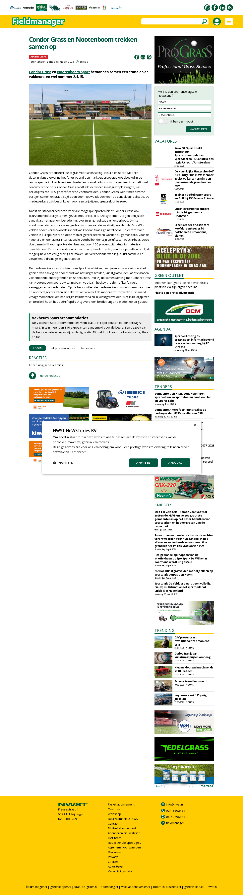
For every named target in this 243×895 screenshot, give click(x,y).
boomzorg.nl (109, 887)
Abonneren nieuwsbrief (124, 833)
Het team (114, 838)
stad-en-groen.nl (85, 887)
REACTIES (38, 357)
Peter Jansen (37, 61)
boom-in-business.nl (167, 887)
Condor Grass (40, 72)
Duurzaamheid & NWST (124, 819)
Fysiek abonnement (121, 804)
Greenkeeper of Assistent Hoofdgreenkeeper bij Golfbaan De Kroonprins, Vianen (192, 230)
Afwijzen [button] (143, 462)
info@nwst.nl (174, 804)
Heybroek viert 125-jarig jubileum (190, 697)
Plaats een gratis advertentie (174, 293)
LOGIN (37, 348)
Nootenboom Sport (73, 72)
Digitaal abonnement (122, 828)
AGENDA (162, 329)
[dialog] (121, 447)
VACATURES (165, 141)
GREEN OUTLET (169, 275)
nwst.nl (212, 887)
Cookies (113, 862)
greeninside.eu (194, 887)
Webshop (114, 814)
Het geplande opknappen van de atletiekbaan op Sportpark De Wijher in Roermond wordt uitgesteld (180, 558)
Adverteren (116, 866)
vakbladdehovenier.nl (135, 887)
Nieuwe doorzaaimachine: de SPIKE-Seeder (193, 669)
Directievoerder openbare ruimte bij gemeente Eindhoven (191, 212)
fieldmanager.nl (36, 887)
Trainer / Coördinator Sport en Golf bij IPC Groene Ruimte (194, 196)
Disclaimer (115, 852)
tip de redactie (50, 375)
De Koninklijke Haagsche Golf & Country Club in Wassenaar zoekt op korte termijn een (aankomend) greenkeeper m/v (194, 178)
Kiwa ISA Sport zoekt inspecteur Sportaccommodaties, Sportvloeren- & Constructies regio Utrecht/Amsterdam (194, 155)
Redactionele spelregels (124, 842)
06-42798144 (175, 817)
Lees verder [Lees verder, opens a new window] (78, 452)
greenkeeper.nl (60, 887)
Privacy (113, 857)
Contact (113, 823)
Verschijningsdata (120, 871)
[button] (63, 463)
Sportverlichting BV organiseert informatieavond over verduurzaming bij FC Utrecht (194, 341)
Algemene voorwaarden (124, 847)
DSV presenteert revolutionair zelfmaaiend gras (192, 640)
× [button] (194, 425)
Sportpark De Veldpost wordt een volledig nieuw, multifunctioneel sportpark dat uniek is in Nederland (182, 587)
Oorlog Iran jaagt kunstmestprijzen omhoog (192, 655)
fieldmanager (175, 823)
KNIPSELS (163, 505)
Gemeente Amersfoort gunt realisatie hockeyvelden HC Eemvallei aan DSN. (180, 411)
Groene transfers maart (190, 681)
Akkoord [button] (175, 462)
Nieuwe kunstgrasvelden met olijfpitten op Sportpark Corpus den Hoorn (183, 572)
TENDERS (163, 386)
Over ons (114, 809)
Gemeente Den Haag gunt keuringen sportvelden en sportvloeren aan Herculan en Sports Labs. (182, 397)
